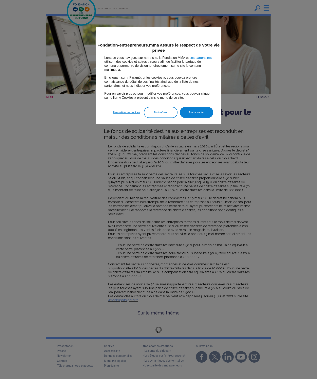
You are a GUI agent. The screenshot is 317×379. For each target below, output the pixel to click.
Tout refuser (161, 112)
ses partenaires (201, 57)
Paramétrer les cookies (126, 112)
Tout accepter (196, 112)
